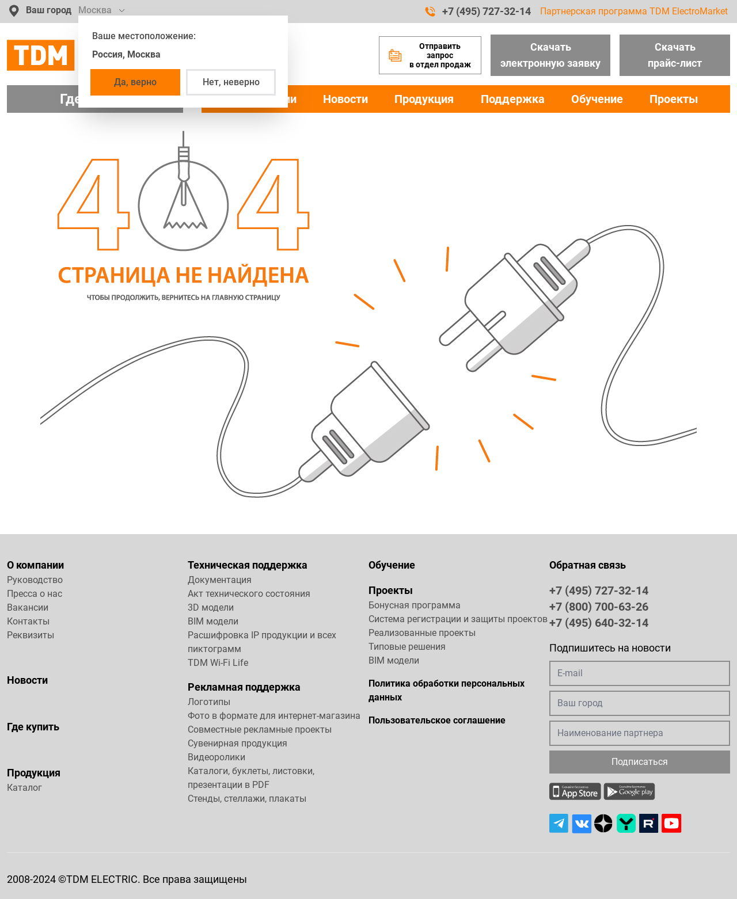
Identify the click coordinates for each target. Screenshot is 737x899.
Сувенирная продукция (237, 743)
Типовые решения (407, 646)
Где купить (33, 727)
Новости (345, 99)
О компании (35, 565)
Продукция (424, 99)
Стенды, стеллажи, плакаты (247, 798)
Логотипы (209, 701)
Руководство (35, 579)
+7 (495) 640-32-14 (598, 622)
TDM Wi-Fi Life (218, 662)
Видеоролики (216, 757)
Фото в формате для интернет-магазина (274, 715)
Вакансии (27, 607)
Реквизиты (30, 635)
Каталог (24, 787)
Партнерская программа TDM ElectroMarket (634, 11)
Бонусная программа (414, 605)
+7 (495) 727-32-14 (478, 11)
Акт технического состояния (249, 593)
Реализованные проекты (422, 632)
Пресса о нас (34, 593)
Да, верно (135, 82)
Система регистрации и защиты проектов (458, 619)
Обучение (597, 99)
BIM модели (213, 621)
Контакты (28, 621)
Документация (220, 579)
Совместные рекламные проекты (260, 729)
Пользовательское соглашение (437, 720)
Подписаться (639, 761)
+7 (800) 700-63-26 (598, 606)
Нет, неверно (231, 82)
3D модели (211, 607)
